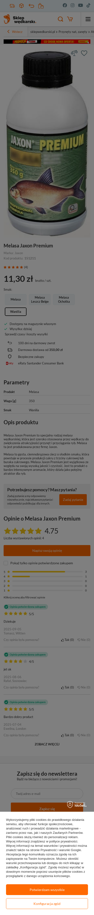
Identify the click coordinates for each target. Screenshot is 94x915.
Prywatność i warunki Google (60, 850)
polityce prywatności (63, 841)
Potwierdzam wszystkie (47, 890)
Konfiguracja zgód (47, 904)
